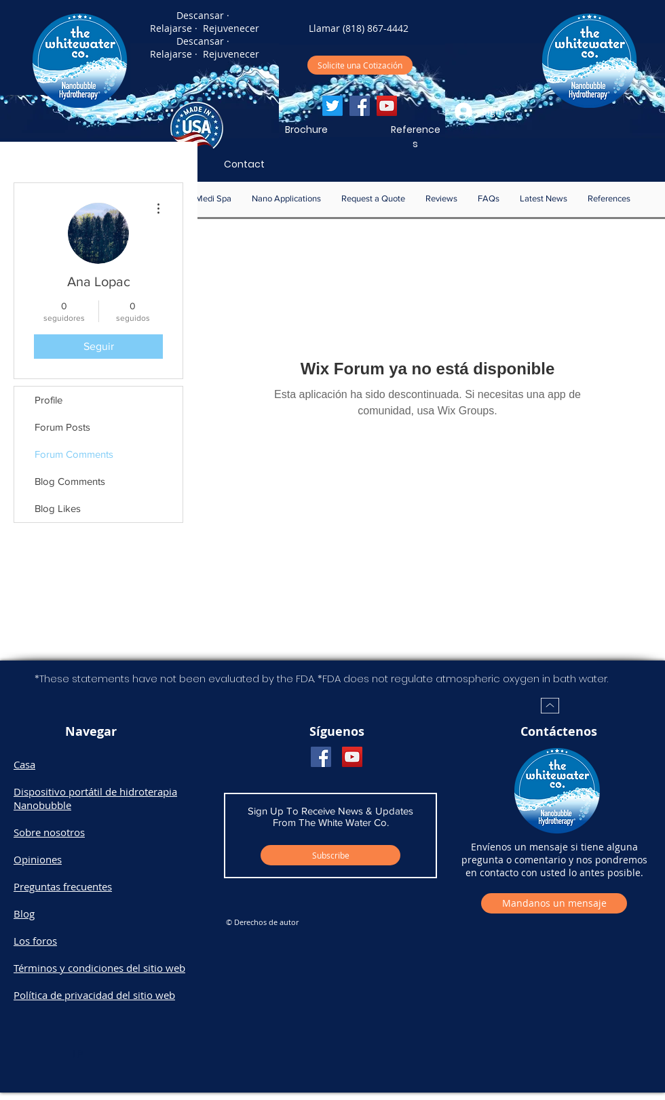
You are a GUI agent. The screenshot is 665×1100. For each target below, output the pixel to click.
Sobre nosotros (49, 832)
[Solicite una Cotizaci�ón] (360, 65)
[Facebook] (359, 106)
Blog (24, 913)
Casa (24, 764)
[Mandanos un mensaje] (554, 903)
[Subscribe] (330, 855)
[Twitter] (332, 106)
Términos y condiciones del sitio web (99, 968)
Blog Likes (58, 508)
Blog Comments (70, 481)
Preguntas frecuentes (63, 886)
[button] (286, 199)
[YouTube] (387, 106)
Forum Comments (74, 454)
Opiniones (38, 859)
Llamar (324, 28)
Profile (48, 400)
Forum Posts (62, 427)
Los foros (35, 940)
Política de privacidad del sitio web (94, 995)
